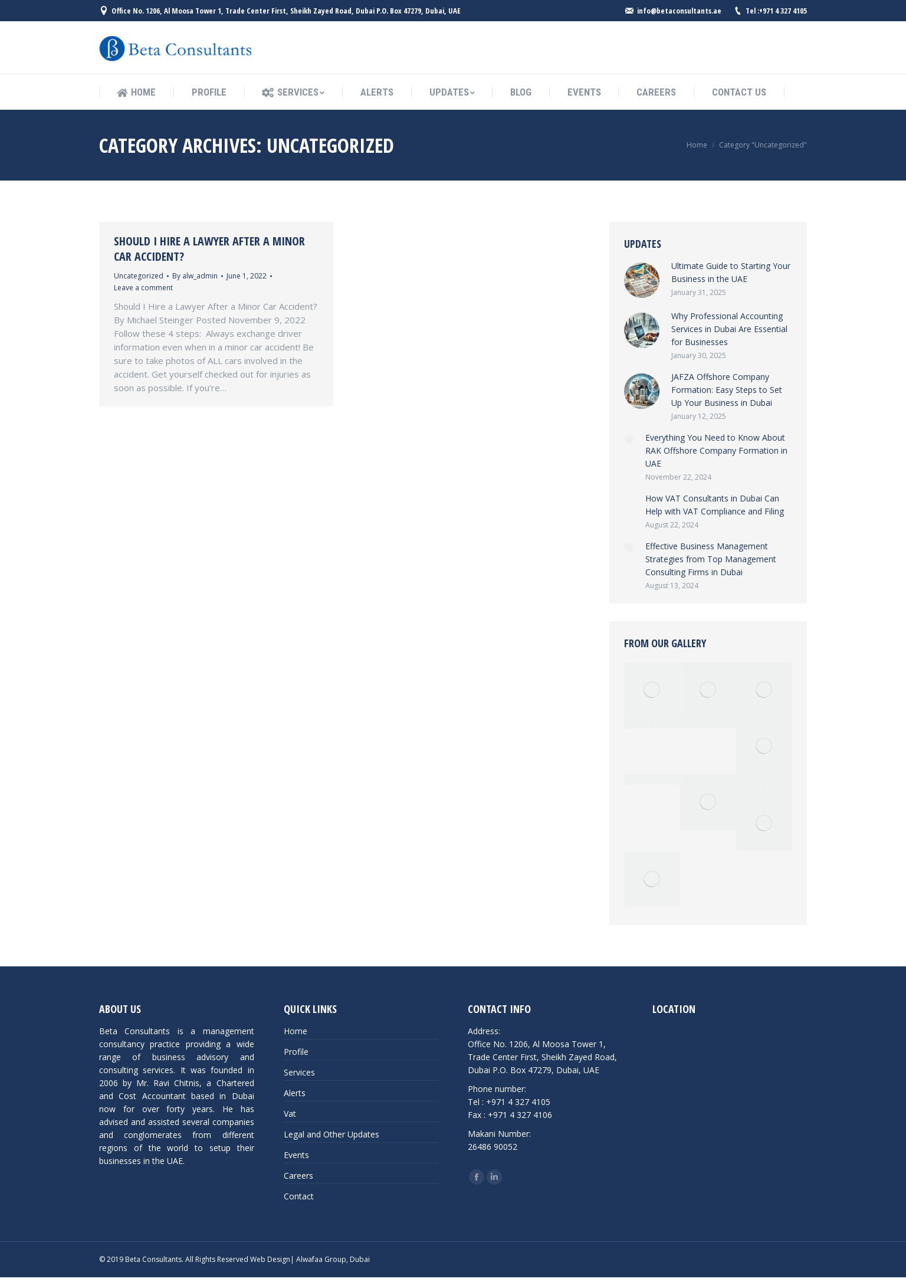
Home (697, 145)
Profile (296, 1051)
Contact (299, 1196)
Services (299, 1072)
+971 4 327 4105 (783, 10)
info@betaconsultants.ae (679, 10)
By (195, 276)
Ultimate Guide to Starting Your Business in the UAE (730, 272)
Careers (298, 1175)
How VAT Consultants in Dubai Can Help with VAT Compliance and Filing (714, 505)
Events (296, 1154)
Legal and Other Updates (331, 1134)
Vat (290, 1113)
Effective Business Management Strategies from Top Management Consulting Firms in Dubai (710, 559)
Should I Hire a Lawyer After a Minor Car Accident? (209, 249)
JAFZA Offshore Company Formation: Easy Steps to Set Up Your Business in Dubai (726, 389)
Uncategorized (138, 276)
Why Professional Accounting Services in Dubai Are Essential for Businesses (729, 328)
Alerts (295, 1093)
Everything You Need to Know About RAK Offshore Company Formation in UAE (716, 450)
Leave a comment (143, 288)
